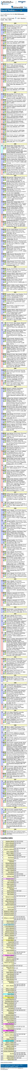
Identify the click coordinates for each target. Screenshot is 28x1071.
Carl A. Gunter (10, 544)
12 (2, 865)
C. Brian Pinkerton (11, 684)
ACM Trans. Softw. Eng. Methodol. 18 (16, 42)
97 (24, 952)
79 (19, 841)
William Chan (10, 345)
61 (15, 955)
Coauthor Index (7, 838)
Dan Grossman (10, 921)
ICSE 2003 (20, 289)
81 (2, 1006)
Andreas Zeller (14, 147)
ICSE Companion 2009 (16, 34)
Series (17, 1065)
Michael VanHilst (11, 521)
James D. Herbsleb (11, 47)
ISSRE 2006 (23, 161)
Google (2, 19)
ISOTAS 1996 (14, 523)
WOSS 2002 (14, 313)
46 (2, 933)
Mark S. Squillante (11, 719)
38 (2, 918)
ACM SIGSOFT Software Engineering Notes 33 (15, 66)
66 (15, 851)
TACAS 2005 (15, 213)
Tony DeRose (14, 640)
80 (15, 870)
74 (15, 894)
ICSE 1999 (15, 405)
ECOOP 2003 (10, 277)
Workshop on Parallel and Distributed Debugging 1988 (16, 762)
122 (15, 992)
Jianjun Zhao (14, 159)
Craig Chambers (19, 294)
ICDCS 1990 (10, 688)
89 (15, 972)
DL (10, 18)
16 (19, 853)
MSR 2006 (18, 167)
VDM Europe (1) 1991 (18, 679)
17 (2, 873)
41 (2, 924)
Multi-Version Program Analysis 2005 (16, 205)
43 (2, 928)
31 (2, 902)
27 (17, 843)
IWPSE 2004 (22, 258)
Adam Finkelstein (9, 901)
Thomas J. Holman (21, 746)
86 (15, 860)
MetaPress (23, 18)
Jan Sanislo (9, 800)
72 (22, 896)
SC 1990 (9, 703)
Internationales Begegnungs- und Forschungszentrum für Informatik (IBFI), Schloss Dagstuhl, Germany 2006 (17, 151)
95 (22, 952)
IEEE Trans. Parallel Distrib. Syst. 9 (16, 475)
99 (15, 953)
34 (2, 909)
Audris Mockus (15, 49)
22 (2, 884)
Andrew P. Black (18, 766)
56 (15, 919)
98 (2, 1040)
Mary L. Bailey (10, 727)
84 (19, 1010)
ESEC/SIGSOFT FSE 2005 (13, 181)
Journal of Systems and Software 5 (15, 832)
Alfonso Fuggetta (9, 904)
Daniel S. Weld (22, 644)
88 (2, 1020)
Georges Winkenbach (12, 645)
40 (2, 922)
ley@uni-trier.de (4, 1069)
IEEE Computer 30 (17, 505)
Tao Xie (9, 159)
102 (20, 855)
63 (15, 882)
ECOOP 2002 (15, 297)
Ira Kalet (18, 566)
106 (2, 1057)
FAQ (6, 15)
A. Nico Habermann (11, 815)
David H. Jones (14, 347)
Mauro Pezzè (17, 79)
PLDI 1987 (20, 791)
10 (2, 860)
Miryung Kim (10, 25)
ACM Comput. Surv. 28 (18, 548)
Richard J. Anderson (19, 345)
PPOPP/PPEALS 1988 (18, 750)
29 (2, 899)
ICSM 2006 (21, 157)
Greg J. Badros (19, 315)
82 (22, 841)
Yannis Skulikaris (9, 1024)
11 (15, 853)
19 (2, 878)
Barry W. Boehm (10, 866)
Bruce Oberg (10, 670)
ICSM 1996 (23, 517)
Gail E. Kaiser (17, 664)
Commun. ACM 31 (11, 772)
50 (17, 848)
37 (2, 914)
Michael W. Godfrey (12, 45)
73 (15, 866)
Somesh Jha (16, 446)
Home (2, 1065)
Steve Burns (14, 480)
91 (19, 952)
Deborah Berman (20, 638)
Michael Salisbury (22, 642)
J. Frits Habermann (18, 609)
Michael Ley (20, 1068)
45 (2, 931)
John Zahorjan (17, 686)
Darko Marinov (21, 159)
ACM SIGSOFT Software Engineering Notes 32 (16, 101)
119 (15, 888)
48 (2, 937)
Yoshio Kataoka (10, 338)
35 (2, 911)
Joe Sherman (10, 644)
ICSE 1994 (19, 611)
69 (2, 981)
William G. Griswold (12, 340)
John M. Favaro (15, 425)
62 (2, 968)
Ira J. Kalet (9, 947)
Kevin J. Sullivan (11, 330)
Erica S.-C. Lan (17, 452)
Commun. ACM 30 (11, 805)
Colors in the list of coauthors (6, 1062)
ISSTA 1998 (10, 444)
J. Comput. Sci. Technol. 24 (18, 59)
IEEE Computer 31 (14, 467)
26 (2, 892)
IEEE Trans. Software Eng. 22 (16, 569)
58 (22, 848)
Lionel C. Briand (19, 285)
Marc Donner (17, 323)
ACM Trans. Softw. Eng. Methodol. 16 (16, 126)
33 (2, 907)
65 (15, 849)
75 (17, 851)
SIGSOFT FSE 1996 (19, 536)
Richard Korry (10, 747)
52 (19, 848)
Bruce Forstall (21, 743)
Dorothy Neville (16, 641)
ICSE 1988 (9, 735)
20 (15, 843)
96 (2, 1037)
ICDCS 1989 (13, 717)
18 (2, 876)
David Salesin (14, 642)
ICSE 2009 (14, 28)
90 (2, 1024)
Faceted (7, 1066)
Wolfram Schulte (10, 1015)
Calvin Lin (9, 471)
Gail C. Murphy (20, 47)
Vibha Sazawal (17, 177)
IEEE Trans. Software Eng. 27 (16, 350)
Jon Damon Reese (9, 1001)
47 (15, 878)
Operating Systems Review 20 (14, 826)
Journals (13, 1065)
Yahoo (9, 19)
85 (15, 952)
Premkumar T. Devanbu (10, 888)
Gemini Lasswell (18, 747)
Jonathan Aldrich (11, 273)
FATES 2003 (22, 282)
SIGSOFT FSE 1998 (12, 449)
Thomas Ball (10, 145)
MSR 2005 (16, 193)
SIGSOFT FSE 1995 (12, 583)
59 (2, 960)
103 (2, 1051)
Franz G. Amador (11, 638)
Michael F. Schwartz (12, 793)
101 (2, 1046)
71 (17, 849)
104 (2, 1053)
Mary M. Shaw (19, 330)
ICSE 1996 (18, 513)
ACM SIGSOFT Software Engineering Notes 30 (17, 219)
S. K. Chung (10, 712)
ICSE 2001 (20, 327)
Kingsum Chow (10, 515)
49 (2, 940)
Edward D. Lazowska (21, 684)
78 (17, 841)
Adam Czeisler (19, 375)
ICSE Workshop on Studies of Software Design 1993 (16, 619)
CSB (18, 18)
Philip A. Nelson (15, 749)
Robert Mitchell (10, 977)
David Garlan (10, 446)
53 (19, 843)
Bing (6, 19)
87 (2, 1018)
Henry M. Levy (17, 768)
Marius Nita (10, 30)
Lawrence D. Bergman (19, 246)
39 (2, 921)
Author (16, 1066)
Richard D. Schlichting (19, 633)
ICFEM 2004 (10, 239)
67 (15, 884)
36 (2, 913)
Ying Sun (15, 644)
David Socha (18, 727)
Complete (11, 1066)
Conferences (8, 1065)
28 (15, 845)
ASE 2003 (14, 271)
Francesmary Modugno (11, 982)
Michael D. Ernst (11, 315)
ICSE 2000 (14, 379)
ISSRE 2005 (10, 187)
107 (2, 1059)
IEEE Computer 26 (17, 635)
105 (2, 1056)
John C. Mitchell (18, 544)
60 (15, 899)
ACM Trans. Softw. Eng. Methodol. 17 (16, 75)
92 (17, 972)
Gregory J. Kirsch (18, 419)
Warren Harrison (10, 930)
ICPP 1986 (20, 812)
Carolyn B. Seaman (15, 286)
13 (17, 853)
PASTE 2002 (14, 307)
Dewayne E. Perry (9, 995)
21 (2, 882)
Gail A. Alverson (11, 470)
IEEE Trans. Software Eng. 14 (14, 776)
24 (2, 888)
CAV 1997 (20, 499)
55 (15, 892)
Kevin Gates (10, 745)
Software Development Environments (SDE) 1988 (16, 757)
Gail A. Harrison (21, 690)
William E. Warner (11, 348)
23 (2, 885)
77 (2, 999)
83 (2, 1010)
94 (17, 855)
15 (2, 870)
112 (15, 921)
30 (2, 901)
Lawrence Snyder (18, 691)
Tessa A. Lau (10, 248)
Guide (12, 18)
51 (2, 943)
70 (17, 882)
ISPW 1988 (9, 740)
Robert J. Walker (11, 285)
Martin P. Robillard (11, 48)
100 (20, 972)
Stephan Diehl (17, 145)
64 (24, 848)
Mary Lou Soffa (10, 487)
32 (2, 904)
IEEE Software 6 (15, 722)
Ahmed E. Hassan (21, 45)
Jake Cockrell (19, 354)
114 (15, 997)
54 (2, 950)
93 (15, 855)
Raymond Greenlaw (18, 745)
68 (2, 979)
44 (15, 848)
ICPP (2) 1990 (10, 695)
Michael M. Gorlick (14, 324)
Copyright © (3, 1068)
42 (15, 922)
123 (21, 953)
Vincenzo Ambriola (11, 773)
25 (2, 890)
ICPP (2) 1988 (21, 729)
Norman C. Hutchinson (19, 799)
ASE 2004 (9, 233)
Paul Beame (20, 388)
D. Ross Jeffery (17, 557)
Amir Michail (10, 413)
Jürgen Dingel (10, 458)
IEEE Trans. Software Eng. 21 (14, 597)
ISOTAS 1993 (16, 625)
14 (2, 868)
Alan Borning (10, 868)
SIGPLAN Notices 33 (12, 490)
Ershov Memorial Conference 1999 (15, 395)
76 (15, 841)
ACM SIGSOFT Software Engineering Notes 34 (16, 37)
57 (15, 907)
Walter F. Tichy (10, 1039)
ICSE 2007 (18, 98)
